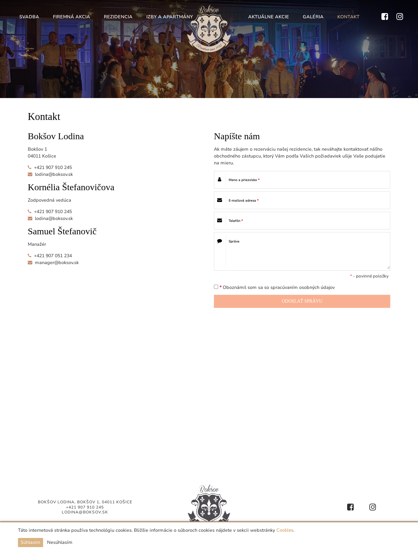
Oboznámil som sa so (274, 287)
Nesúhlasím (59, 542)
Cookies (284, 530)
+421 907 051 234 (53, 256)
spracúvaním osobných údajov (302, 287)
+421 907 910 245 (53, 167)
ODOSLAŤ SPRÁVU (302, 301)
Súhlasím (30, 542)
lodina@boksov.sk (54, 174)
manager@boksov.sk (57, 262)
